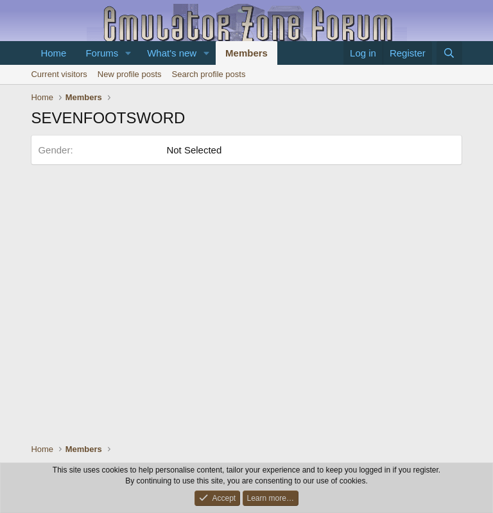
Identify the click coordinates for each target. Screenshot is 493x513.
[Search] (449, 53)
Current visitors (59, 74)
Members (246, 53)
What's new (171, 53)
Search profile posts (209, 74)
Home (53, 53)
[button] (128, 53)
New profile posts (130, 74)
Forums (101, 53)
